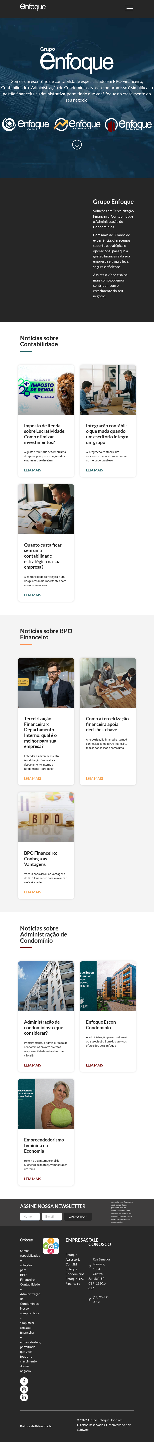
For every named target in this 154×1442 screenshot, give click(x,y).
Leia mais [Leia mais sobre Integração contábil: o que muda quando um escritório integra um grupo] (94, 470)
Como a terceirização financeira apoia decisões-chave (107, 724)
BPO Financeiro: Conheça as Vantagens (40, 858)
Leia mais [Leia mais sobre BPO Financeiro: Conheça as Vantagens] (32, 892)
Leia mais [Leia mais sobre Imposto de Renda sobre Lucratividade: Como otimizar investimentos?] (32, 470)
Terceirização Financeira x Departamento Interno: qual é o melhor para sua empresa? (40, 732)
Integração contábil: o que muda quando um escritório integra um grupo (107, 434)
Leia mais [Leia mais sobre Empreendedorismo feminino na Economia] (32, 1179)
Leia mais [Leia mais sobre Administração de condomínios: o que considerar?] (32, 1065)
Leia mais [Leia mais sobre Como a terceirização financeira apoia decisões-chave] (94, 778)
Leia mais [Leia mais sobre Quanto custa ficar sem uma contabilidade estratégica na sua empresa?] (32, 595)
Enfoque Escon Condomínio (101, 1024)
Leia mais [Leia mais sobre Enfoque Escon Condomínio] (94, 1065)
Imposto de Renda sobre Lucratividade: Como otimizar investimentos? (45, 434)
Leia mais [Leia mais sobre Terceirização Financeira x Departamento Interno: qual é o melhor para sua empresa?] (32, 778)
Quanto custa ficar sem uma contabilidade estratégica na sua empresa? (43, 556)
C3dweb (83, 1429)
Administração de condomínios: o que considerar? (43, 1027)
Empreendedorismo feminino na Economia (44, 1145)
